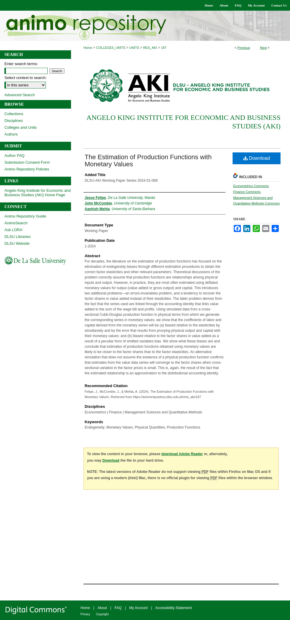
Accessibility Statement (173, 608)
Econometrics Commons (251, 186)
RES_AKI (150, 47)
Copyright (102, 614)
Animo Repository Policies (26, 169)
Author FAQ (14, 155)
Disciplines (13, 120)
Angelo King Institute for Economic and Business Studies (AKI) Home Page (37, 192)
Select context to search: (25, 77)
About (102, 608)
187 (163, 47)
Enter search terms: (21, 64)
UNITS (134, 47)
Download (256, 158)
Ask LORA (13, 230)
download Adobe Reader (182, 454)
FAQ (118, 608)
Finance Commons (246, 192)
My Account (138, 608)
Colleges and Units (20, 127)
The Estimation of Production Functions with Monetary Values (148, 160)
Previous (243, 47)
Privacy (85, 614)
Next (263, 47)
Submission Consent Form (27, 162)
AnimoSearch (16, 223)
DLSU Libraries (17, 236)
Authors (11, 134)
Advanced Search (19, 95)
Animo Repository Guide (25, 216)
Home (87, 47)
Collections (13, 114)
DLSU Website (17, 243)
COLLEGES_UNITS (110, 47)
